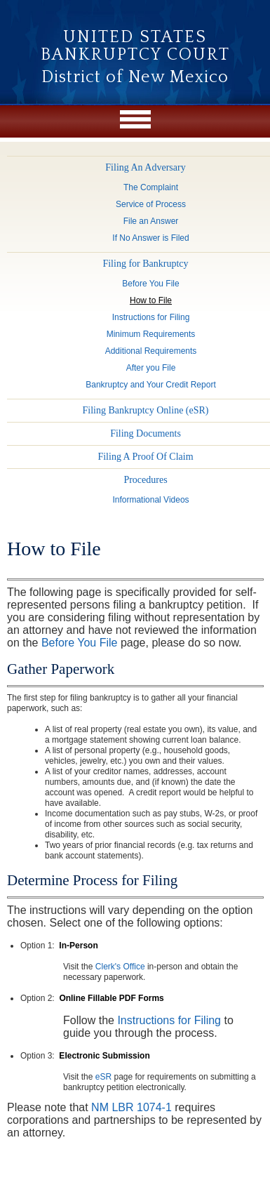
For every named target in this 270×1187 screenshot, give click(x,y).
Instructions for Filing (169, 1020)
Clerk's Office (120, 967)
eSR (103, 1077)
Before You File (79, 643)
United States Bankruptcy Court (135, 46)
